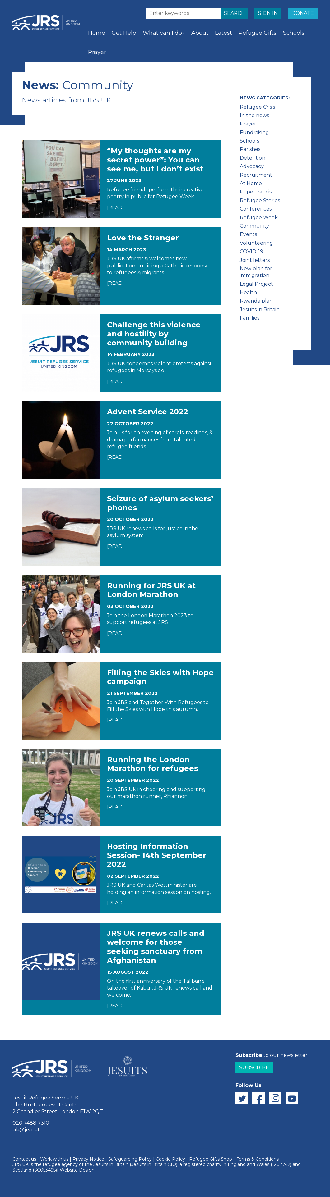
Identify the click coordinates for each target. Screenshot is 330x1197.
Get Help (124, 33)
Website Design (77, 1170)
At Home (251, 183)
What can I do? (164, 33)
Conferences (256, 209)
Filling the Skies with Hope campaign (160, 677)
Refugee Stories (260, 200)
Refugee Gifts (258, 33)
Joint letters (255, 260)
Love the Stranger (143, 237)
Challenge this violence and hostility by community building (154, 333)
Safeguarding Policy (130, 1159)
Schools (293, 33)
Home (96, 33)
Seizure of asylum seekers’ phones (160, 503)
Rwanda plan (256, 301)
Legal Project (256, 284)
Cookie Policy (170, 1159)
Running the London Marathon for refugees (152, 764)
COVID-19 (251, 251)
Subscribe (254, 1068)
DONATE (302, 13)
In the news (254, 115)
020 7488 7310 (30, 1123)
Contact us (24, 1159)
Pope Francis (256, 192)
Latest (223, 33)
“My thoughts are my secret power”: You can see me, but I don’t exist (155, 159)
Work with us (54, 1159)
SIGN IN (268, 13)
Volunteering (256, 243)
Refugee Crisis (257, 107)
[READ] (115, 207)
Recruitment (256, 175)
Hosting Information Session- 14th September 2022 (156, 855)
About (199, 33)
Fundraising (254, 132)
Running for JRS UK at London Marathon (151, 590)
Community (254, 226)
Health (248, 292)
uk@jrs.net (26, 1130)
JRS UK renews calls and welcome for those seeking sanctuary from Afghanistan (155, 946)
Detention (252, 158)
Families (249, 318)
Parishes (250, 149)
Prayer (97, 52)
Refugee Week (259, 218)
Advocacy (252, 166)
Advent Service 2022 (147, 411)
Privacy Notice (88, 1159)
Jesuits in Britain (260, 309)
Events (248, 234)
